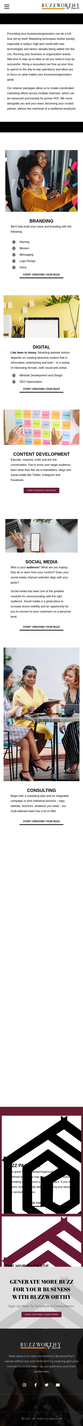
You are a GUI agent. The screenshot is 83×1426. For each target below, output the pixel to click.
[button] (7, 7)
